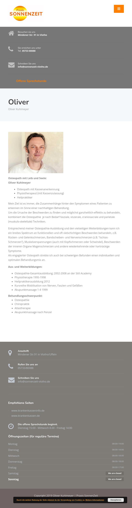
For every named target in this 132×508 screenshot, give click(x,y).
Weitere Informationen (94, 500)
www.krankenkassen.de (25, 415)
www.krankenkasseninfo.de (27, 410)
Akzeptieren (115, 500)
